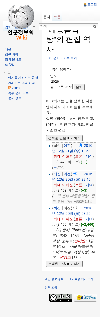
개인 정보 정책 (54, 279)
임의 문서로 (13, 59)
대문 (8, 49)
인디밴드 (81, 241)
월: (52, 87)
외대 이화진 (63, 156)
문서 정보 (14, 98)
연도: (54, 76)
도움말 (9, 64)
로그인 (92, 4)
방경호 (65, 257)
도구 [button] (11, 72)
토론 (78, 156)
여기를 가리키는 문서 (23, 78)
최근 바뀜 (11, 54)
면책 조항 (51, 287)
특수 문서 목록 (18, 93)
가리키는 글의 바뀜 (21, 83)
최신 (57, 174)
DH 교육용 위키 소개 (79, 279)
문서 (46, 17)
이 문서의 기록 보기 (63, 58)
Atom (16, 88)
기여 (89, 156)
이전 (67, 145)
